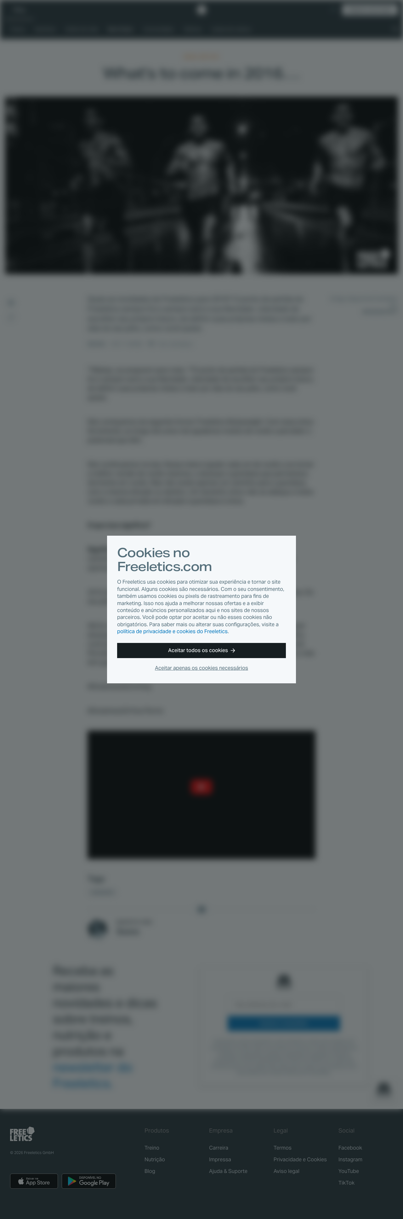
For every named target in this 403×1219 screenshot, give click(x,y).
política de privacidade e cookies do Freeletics (172, 631)
